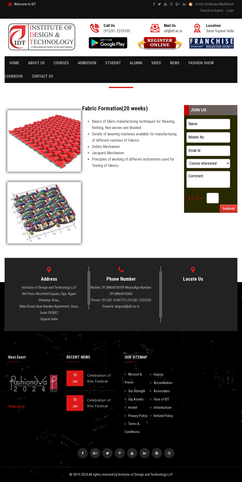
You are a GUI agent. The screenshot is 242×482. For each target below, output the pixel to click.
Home (14, 63)
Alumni (134, 63)
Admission (86, 63)
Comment (208, 179)
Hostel (131, 407)
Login (230, 10)
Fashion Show (197, 63)
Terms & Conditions (132, 428)
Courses (60, 63)
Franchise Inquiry (211, 10)
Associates (160, 391)
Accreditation (161, 383)
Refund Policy (161, 416)
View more (16, 406)
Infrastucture (160, 407)
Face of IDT (159, 399)
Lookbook (14, 76)
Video (154, 63)
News (172, 63)
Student (111, 63)
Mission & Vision (133, 378)
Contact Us (41, 76)
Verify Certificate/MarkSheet (214, 4)
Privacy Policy (136, 416)
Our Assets (134, 399)
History (156, 374)
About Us (36, 63)
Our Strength (135, 391)
